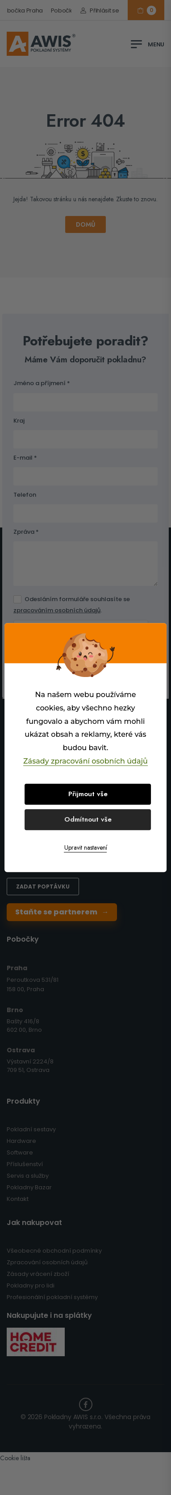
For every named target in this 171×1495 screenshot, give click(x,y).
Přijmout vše (88, 794)
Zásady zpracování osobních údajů (85, 761)
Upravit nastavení (85, 847)
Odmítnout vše (88, 819)
